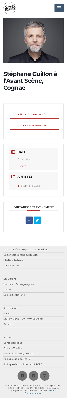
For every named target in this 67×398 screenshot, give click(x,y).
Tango (7, 290)
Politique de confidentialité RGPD (22, 364)
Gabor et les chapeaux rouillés (20, 255)
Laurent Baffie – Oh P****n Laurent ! (23, 319)
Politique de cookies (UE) (17, 359)
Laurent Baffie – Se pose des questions (25, 250)
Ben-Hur (8, 324)
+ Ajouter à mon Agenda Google (34, 114)
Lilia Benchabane (13, 260)
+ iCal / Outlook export (34, 125)
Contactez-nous (12, 343)
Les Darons (9, 279)
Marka (6, 314)
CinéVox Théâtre (13, 348)
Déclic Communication (40, 391)
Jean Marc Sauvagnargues (18, 284)
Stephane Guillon (30, 185)
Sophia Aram (10, 308)
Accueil (7, 337)
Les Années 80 (11, 266)
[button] (59, 8)
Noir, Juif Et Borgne (14, 295)
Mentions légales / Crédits (18, 354)
